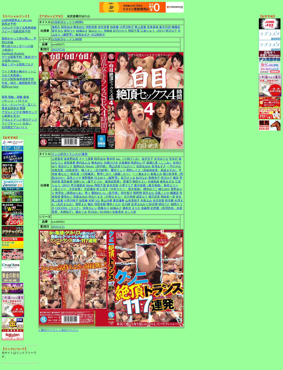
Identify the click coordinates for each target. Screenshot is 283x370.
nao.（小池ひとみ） (128, 158)
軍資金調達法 (10, 108)
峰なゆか (164, 189)
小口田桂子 (98, 34)
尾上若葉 (140, 27)
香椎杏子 (154, 177)
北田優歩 (90, 189)
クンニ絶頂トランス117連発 (70, 154)
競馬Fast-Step (10, 86)
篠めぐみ (81, 211)
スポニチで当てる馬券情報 (19, 27)
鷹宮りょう (118, 170)
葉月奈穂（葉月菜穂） (148, 185)
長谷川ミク (65, 166)
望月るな (57, 30)
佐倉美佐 (118, 211)
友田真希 (69, 162)
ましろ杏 (130, 211)
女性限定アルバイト (15, 127)
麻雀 (26, 96)
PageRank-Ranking (13, 53)
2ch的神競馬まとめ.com (17, 20)
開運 (22, 108)
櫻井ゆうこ (150, 189)
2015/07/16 (58, 49)
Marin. (90, 185)
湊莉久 (56, 27)
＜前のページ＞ (48, 330)
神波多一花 (168, 196)
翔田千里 (134, 30)
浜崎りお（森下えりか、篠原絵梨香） (97, 181)
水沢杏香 (103, 27)
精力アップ (30, 119)
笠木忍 (173, 158)
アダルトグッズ (12, 119)
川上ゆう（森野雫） (107, 177)
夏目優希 (119, 200)
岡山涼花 (114, 166)
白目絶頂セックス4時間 (67, 39)
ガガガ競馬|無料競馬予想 (18, 79)
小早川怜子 (126, 27)
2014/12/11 (58, 226)
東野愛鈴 (87, 177)
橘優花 (175, 27)
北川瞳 (126, 204)
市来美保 (152, 27)
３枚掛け (7, 49)
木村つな (94, 200)
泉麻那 (145, 208)
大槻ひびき (111, 162)
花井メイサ (74, 177)
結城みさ (82, 30)
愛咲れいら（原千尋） (105, 192)
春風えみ (156, 174)
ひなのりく (128, 166)
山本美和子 (132, 200)
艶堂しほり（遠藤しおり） (114, 174)
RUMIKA (106, 211)
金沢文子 (147, 158)
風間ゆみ (79, 166)
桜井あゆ (67, 27)
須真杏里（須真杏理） (66, 170)
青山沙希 (106, 200)
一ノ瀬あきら (141, 174)
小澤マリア (126, 185)
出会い (27, 123)
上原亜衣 (57, 158)
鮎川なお (142, 177)
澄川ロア (171, 30)
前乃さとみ (128, 177)
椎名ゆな (79, 27)
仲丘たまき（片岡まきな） (105, 196)
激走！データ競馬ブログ (17, 64)
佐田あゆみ (143, 166)
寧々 (88, 192)
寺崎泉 (108, 30)
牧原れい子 (138, 162)
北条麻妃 (124, 162)
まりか (136, 208)
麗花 (176, 177)
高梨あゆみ (80, 196)
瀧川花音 (154, 196)
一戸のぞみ (174, 166)
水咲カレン (90, 208)
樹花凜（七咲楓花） (83, 174)
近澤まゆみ (138, 204)
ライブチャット (12, 123)
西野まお (81, 204)
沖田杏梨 (91, 27)
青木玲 (110, 158)
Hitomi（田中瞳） (97, 166)
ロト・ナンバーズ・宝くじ (19, 104)
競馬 (4, 96)
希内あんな (83, 162)
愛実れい (67, 196)
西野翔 (137, 192)
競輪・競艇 (15, 96)
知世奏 (114, 27)
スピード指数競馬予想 (16, 31)
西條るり (103, 208)
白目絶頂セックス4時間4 (67, 22)
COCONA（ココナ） (68, 208)
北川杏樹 (129, 196)
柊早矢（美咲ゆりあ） (69, 192)
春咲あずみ (167, 181)
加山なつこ (95, 30)
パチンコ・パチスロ (15, 100)
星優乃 (127, 181)
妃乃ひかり (120, 30)
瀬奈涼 (126, 208)
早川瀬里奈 (78, 185)
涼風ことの (162, 192)
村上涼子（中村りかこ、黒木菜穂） (119, 189)
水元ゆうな (161, 158)
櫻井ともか (113, 204)
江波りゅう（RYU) (152, 30)
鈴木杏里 (112, 185)
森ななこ (64, 174)
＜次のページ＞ (68, 330)
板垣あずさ (82, 34)
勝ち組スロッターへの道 (17, 46)
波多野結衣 (71, 158)
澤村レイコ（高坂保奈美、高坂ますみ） (152, 170)
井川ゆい (93, 211)
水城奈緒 (153, 181)
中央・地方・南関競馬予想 (19, 82)
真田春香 (67, 181)
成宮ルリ (142, 196)
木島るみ (146, 200)
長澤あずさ (158, 166)
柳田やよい (139, 181)
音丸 (179, 196)
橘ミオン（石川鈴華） (95, 170)
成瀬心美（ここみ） (159, 162)
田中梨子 (126, 192)
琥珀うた (69, 30)
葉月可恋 (165, 27)
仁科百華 (152, 204)
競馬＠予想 (9, 23)
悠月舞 (169, 200)
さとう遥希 (86, 158)
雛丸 (90, 204)
